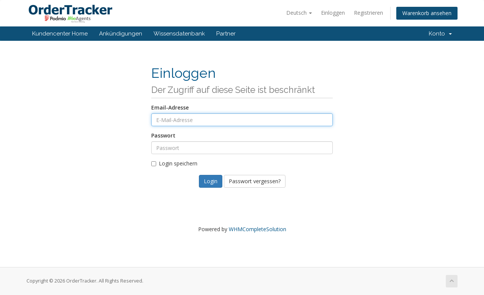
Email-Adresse (170, 107)
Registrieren (368, 12)
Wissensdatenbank (179, 33)
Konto (440, 33)
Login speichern (174, 163)
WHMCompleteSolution (257, 229)
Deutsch (299, 12)
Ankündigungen (120, 33)
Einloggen (333, 12)
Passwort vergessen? (255, 181)
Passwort (163, 135)
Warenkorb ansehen (426, 13)
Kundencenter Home (60, 33)
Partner (226, 33)
